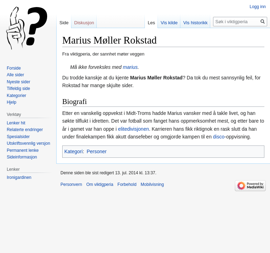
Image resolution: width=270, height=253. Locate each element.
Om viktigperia (99, 184)
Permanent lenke (23, 150)
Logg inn (258, 6)
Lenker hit (16, 123)
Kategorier (16, 95)
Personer (96, 151)
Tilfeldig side (18, 88)
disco (219, 137)
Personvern (71, 184)
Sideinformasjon (22, 157)
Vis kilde (169, 22)
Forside (14, 68)
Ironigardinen (19, 177)
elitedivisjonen (133, 129)
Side (64, 22)
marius (130, 67)
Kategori (73, 151)
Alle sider (15, 74)
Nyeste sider (18, 81)
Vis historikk (195, 22)
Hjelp (11, 102)
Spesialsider (18, 136)
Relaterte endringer (25, 129)
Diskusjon (84, 22)
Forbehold (126, 184)
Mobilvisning (152, 184)
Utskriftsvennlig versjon (28, 143)
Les (151, 22)
